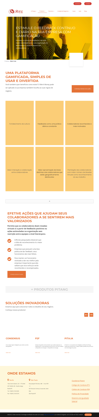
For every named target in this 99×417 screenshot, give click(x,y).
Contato (88, 3)
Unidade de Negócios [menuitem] (63, 11)
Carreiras (77, 3)
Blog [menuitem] (85, 11)
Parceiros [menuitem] (51, 11)
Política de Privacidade (80, 394)
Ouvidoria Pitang (78, 381)
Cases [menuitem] (73, 11)
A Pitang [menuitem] (33, 11)
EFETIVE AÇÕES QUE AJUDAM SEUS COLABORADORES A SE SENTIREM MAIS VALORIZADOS (40, 217)
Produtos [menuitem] (42, 11)
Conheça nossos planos (16, 274)
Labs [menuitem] (80, 11)
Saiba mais (8, 352)
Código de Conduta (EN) (81, 389)
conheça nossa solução (82, 89)
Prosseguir (88, 414)
